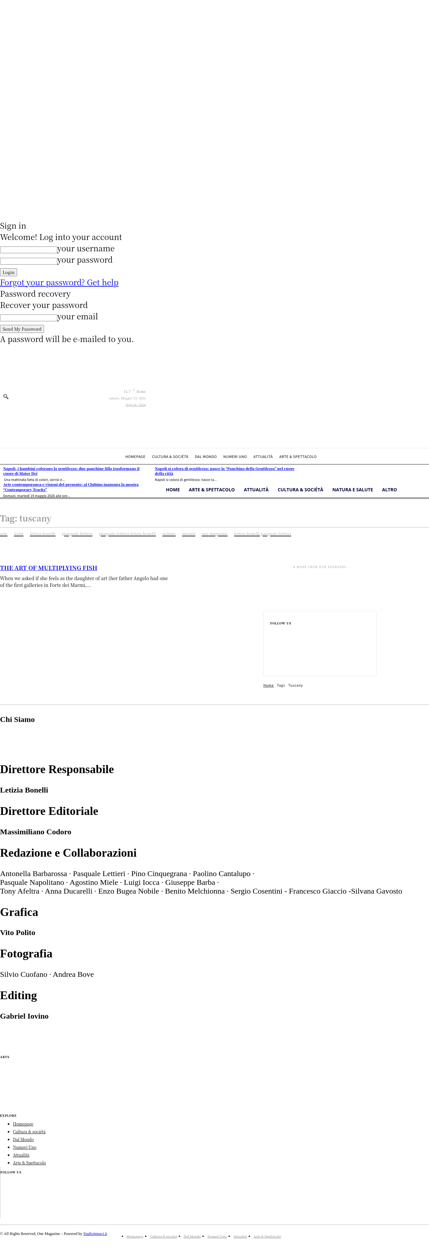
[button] (6, 396)
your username (86, 248)
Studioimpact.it (95, 1233)
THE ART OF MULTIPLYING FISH (48, 567)
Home (268, 685)
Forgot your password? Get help (59, 282)
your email (77, 316)
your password (85, 259)
